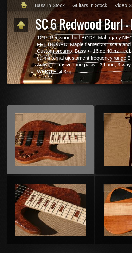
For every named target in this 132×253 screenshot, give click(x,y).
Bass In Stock (49, 5)
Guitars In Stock (89, 5)
